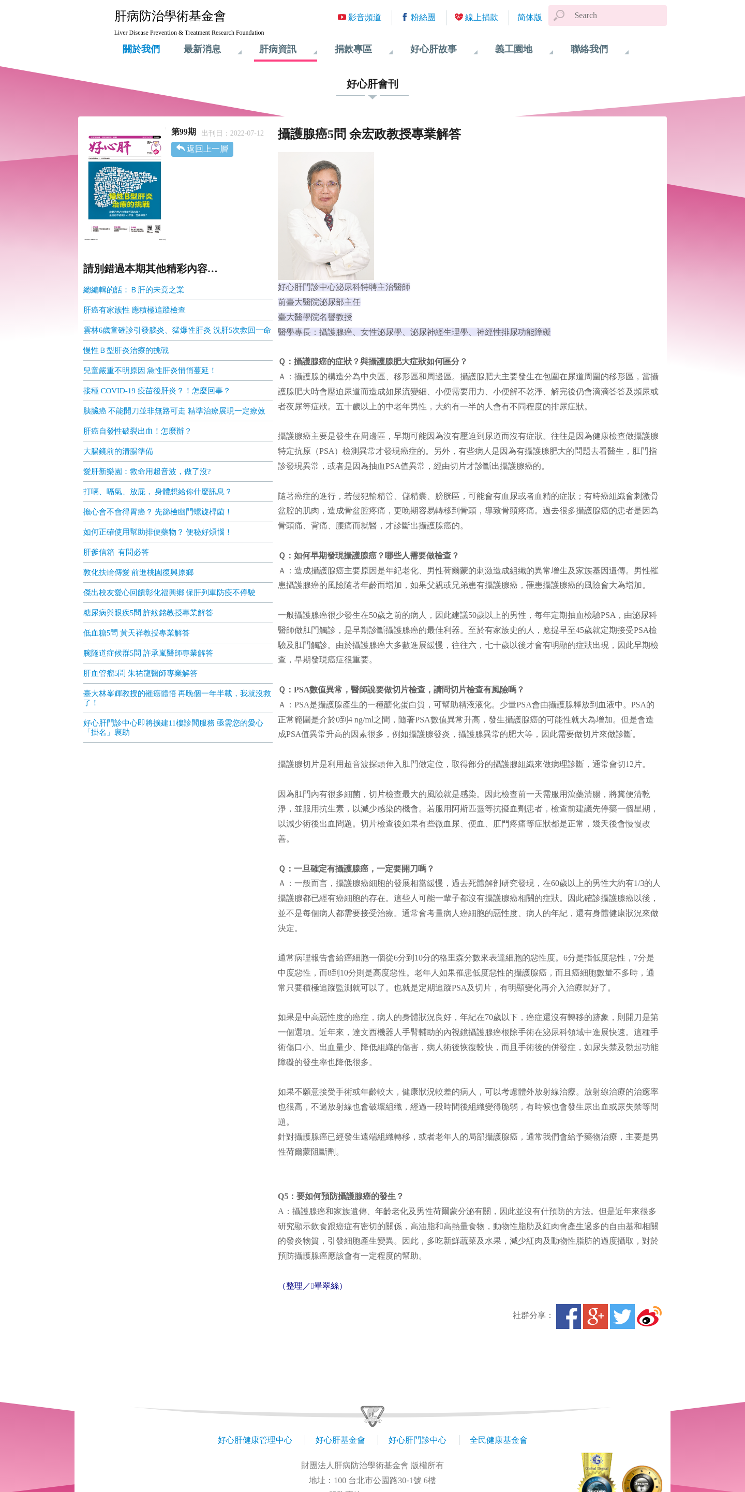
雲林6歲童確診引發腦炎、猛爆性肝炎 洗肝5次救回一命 (177, 330)
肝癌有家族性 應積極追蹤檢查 (134, 310)
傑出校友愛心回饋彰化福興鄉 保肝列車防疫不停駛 (169, 592)
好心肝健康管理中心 (255, 1440)
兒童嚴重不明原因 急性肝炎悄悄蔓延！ (150, 370)
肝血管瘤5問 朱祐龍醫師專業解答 (140, 673)
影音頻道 (364, 17)
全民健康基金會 (499, 1440)
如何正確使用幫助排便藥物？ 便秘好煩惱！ (158, 532)
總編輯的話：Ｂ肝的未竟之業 (133, 290)
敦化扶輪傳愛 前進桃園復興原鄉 (138, 572)
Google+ (595, 1316)
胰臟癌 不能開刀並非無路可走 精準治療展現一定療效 (174, 411)
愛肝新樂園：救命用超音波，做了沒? (147, 471)
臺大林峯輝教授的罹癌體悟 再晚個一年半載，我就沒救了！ (177, 698)
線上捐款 (481, 17)
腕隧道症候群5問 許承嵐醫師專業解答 (148, 653)
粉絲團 (423, 17)
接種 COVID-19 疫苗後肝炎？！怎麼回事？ (157, 391)
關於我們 (141, 49)
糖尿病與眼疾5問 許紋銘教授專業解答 (148, 613)
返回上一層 (207, 148)
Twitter (622, 1316)
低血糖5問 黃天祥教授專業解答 (136, 633)
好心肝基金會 (340, 1440)
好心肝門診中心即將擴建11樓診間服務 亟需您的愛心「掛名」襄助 (173, 727)
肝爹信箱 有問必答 (116, 552)
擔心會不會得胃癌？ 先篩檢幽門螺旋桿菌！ (158, 512)
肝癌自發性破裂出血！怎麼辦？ (137, 431)
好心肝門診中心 (417, 1440)
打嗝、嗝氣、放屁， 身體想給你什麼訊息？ (158, 492)
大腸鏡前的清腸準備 (118, 451)
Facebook (568, 1316)
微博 (649, 1316)
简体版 (529, 17)
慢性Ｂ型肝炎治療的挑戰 (126, 350)
